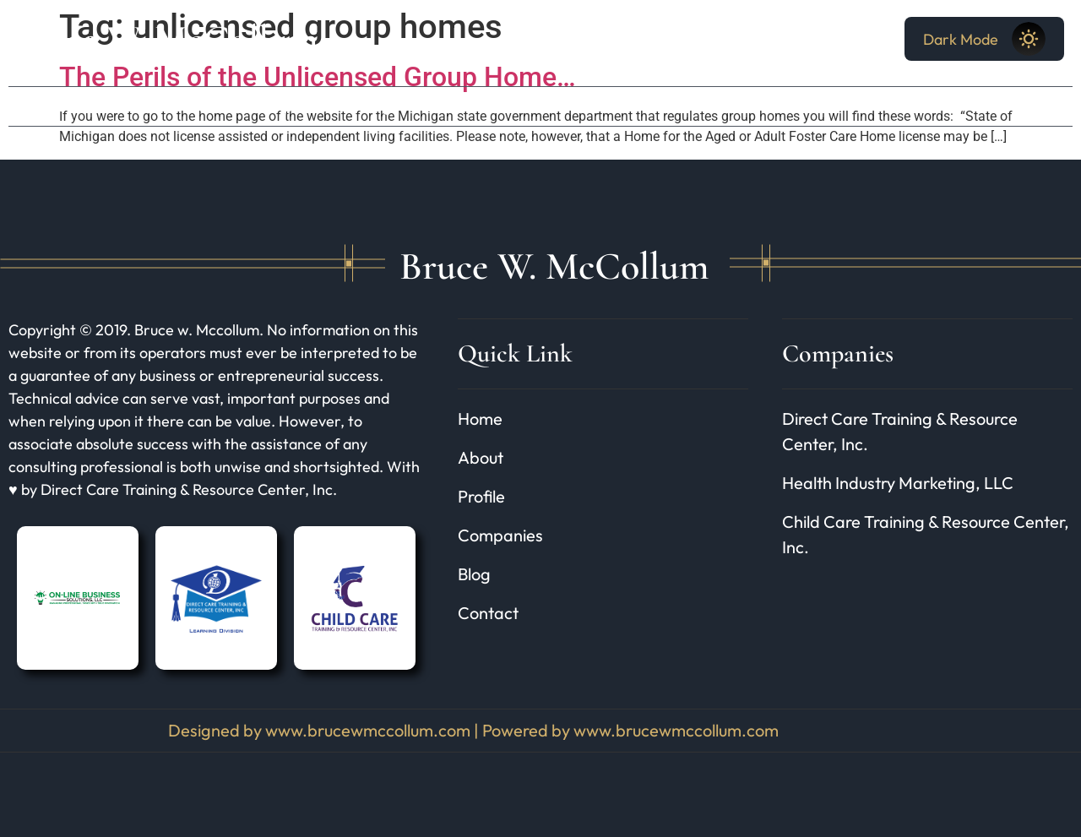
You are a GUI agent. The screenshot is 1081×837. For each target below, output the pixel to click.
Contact (452, 106)
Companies (290, 106)
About (120, 106)
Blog (376, 106)
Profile (197, 106)
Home (45, 106)
